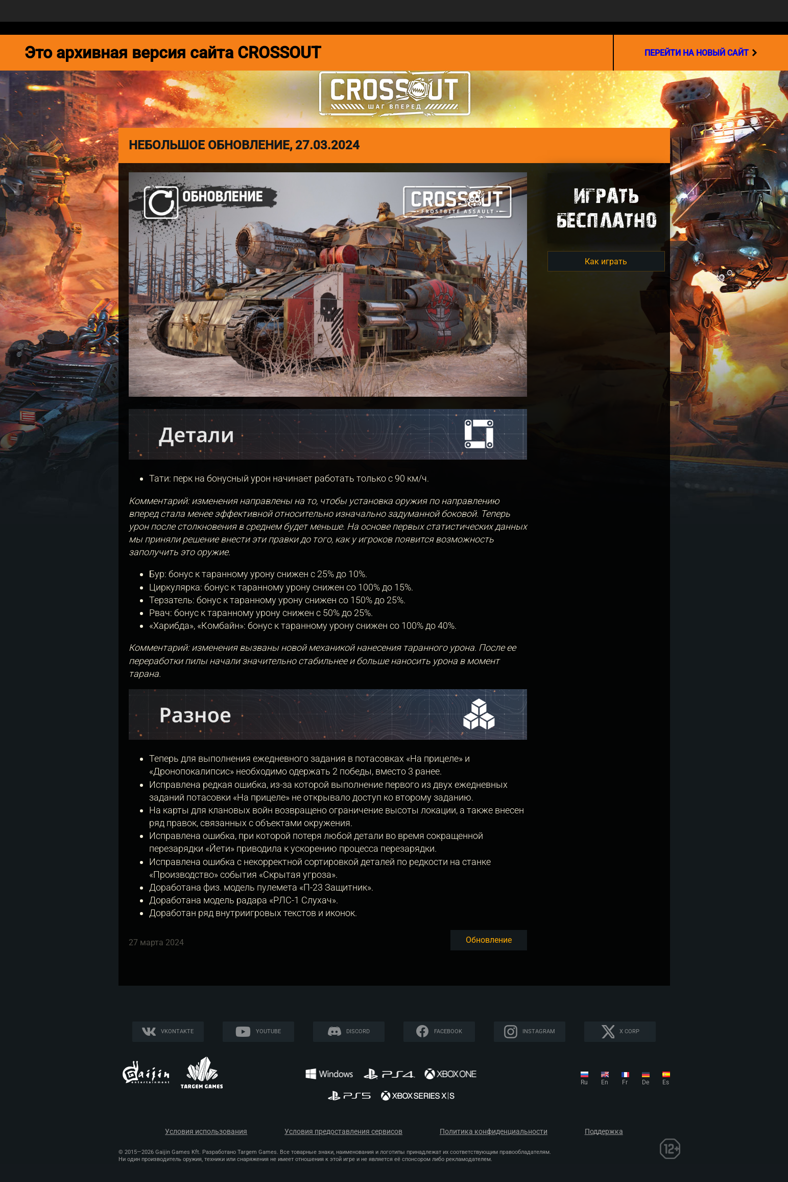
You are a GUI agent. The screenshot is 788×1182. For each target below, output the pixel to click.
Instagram (538, 1031)
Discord (358, 1031)
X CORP (629, 1031)
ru (584, 1082)
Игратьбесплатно (606, 208)
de (645, 1082)
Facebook (448, 1031)
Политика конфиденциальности (493, 1131)
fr (625, 1082)
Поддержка (604, 1131)
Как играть (606, 261)
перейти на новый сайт (700, 52)
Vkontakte (177, 1031)
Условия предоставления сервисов (343, 1131)
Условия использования (206, 1131)
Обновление (489, 940)
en (604, 1082)
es (665, 1082)
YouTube (268, 1031)
